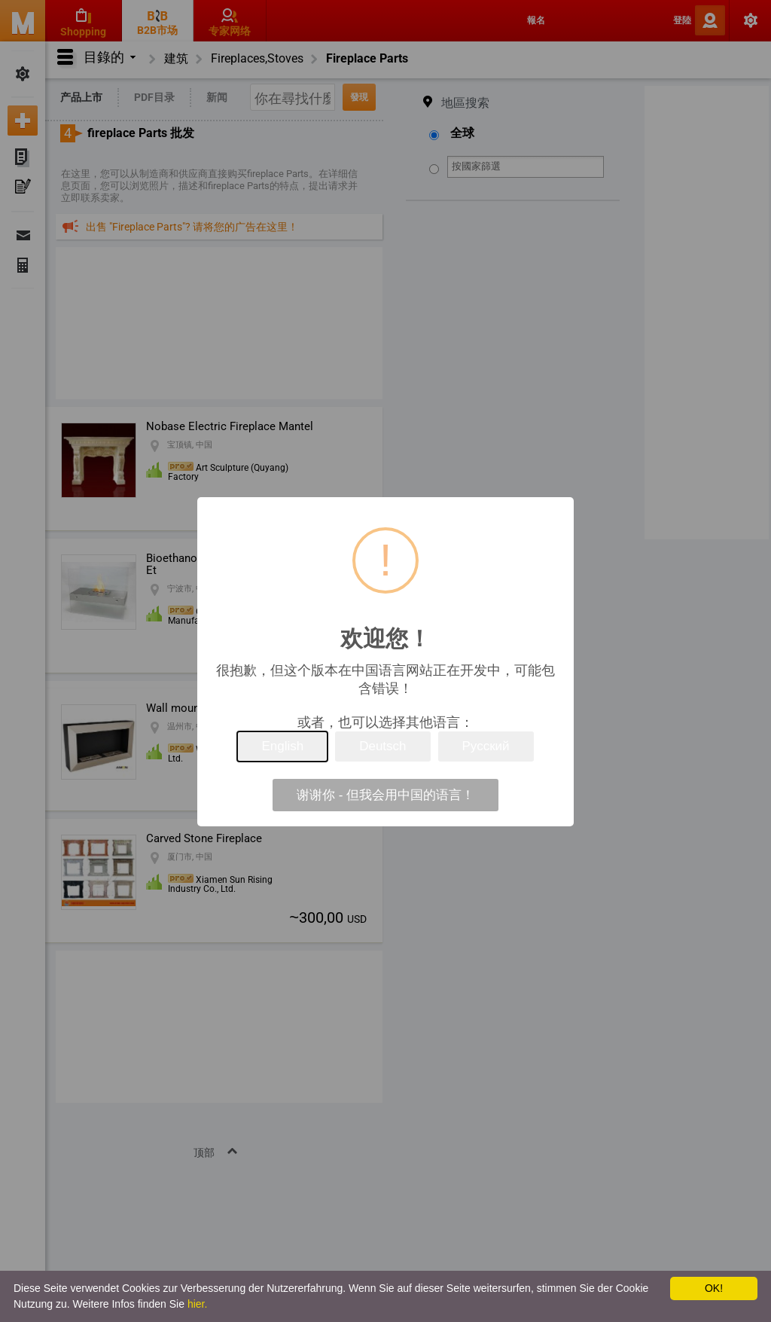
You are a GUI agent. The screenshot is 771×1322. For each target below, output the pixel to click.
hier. (197, 1304)
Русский (486, 746)
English (282, 746)
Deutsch (382, 746)
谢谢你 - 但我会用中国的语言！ (385, 795)
